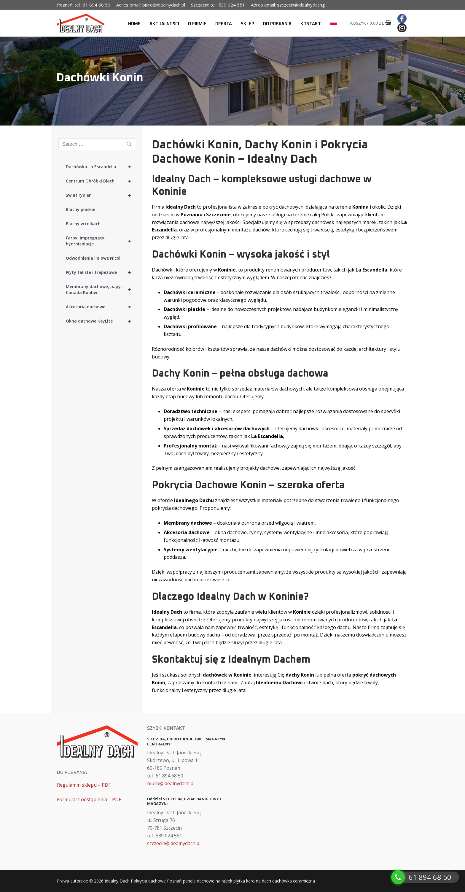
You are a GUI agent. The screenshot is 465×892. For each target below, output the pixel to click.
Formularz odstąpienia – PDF (89, 799)
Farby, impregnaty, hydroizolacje (101, 241)
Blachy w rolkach (83, 223)
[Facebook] (402, 18)
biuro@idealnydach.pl (171, 783)
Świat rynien (101, 195)
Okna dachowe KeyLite (101, 321)
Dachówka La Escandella (101, 167)
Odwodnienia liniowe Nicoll (94, 258)
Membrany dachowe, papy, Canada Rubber (101, 290)
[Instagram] (402, 27)
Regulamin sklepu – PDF (84, 785)
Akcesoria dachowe (101, 307)
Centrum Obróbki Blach (101, 181)
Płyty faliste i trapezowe (101, 272)
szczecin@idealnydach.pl (173, 843)
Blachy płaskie (80, 209)
